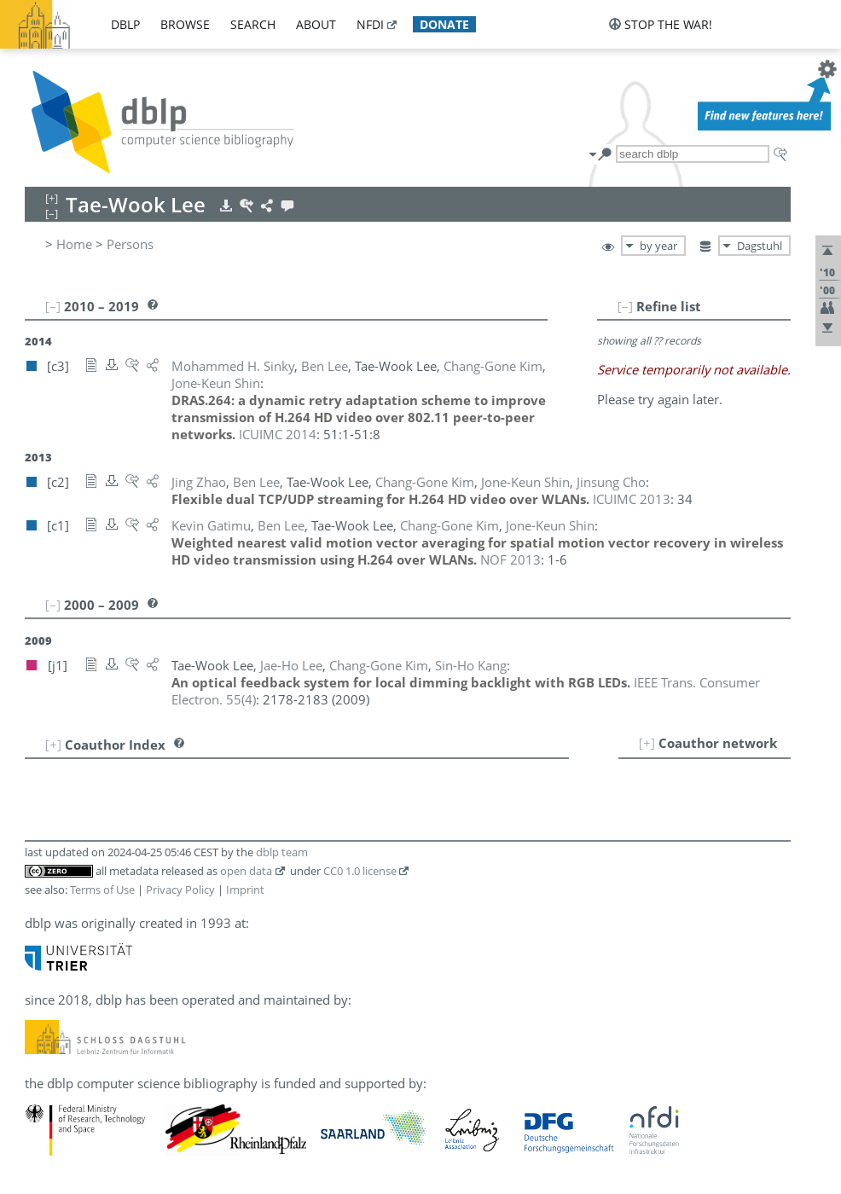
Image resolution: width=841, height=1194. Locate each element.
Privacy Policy (180, 889)
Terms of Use (102, 889)
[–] (625, 306)
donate (444, 24)
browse (185, 24)
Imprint (245, 889)
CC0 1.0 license (360, 870)
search (253, 24)
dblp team (282, 852)
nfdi (370, 24)
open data (246, 870)
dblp (125, 24)
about (316, 24)
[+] (647, 742)
